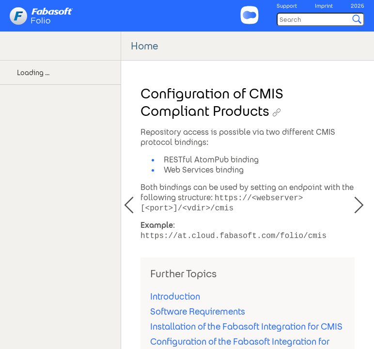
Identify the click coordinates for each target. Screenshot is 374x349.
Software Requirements (197, 311)
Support (287, 5)
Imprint (324, 5)
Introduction (175, 296)
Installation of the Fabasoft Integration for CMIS (246, 326)
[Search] (320, 19)
